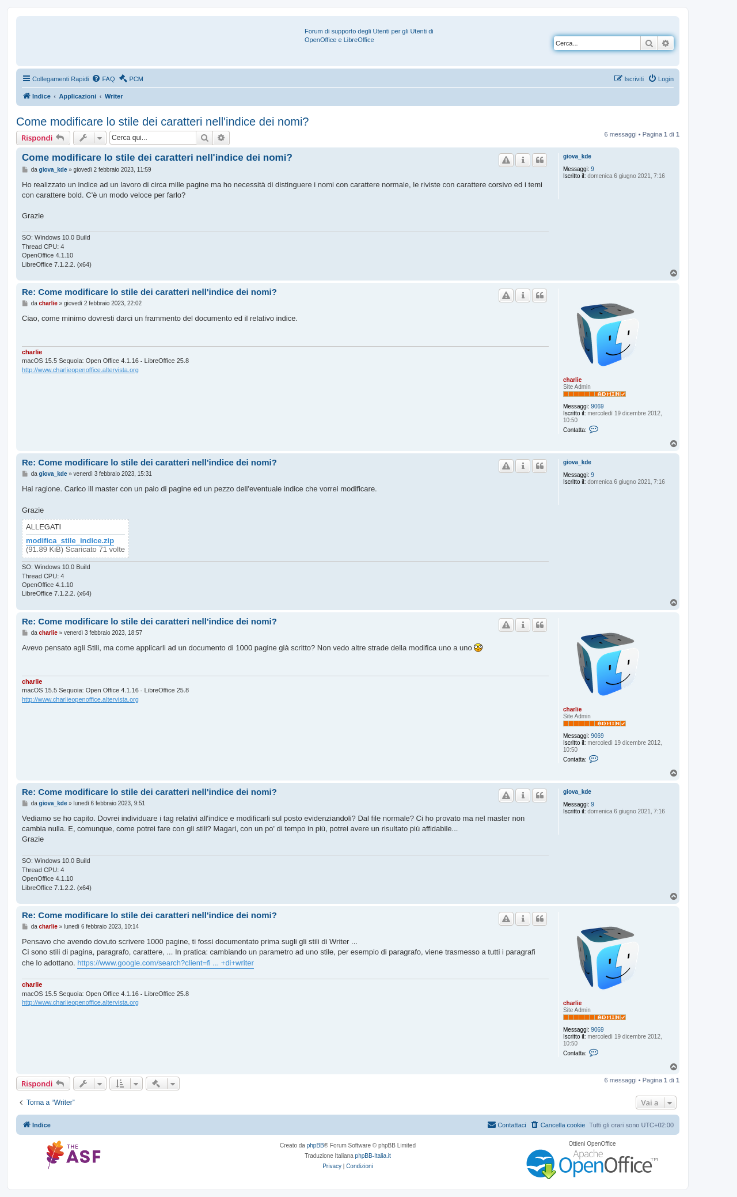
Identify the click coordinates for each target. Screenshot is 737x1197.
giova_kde (577, 156)
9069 (597, 406)
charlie (572, 380)
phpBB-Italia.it (373, 1156)
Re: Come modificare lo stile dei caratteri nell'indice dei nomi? (149, 292)
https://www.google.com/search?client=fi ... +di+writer (165, 963)
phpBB (315, 1145)
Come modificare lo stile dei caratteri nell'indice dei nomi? (162, 121)
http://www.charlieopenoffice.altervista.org (80, 369)
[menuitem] (103, 79)
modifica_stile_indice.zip (70, 541)
